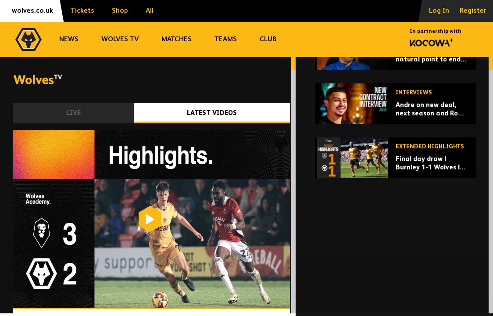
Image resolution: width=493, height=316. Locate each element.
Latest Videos (212, 113)
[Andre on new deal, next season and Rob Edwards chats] (395, 169)
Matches (176, 39)
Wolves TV (120, 39)
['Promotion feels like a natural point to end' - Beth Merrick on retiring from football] (395, 115)
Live (73, 113)
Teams (225, 39)
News (69, 39)
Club (268, 39)
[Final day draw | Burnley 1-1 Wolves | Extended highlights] (395, 223)
